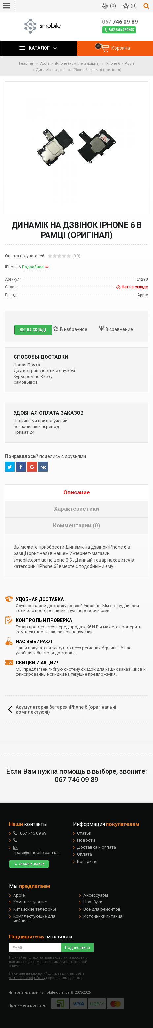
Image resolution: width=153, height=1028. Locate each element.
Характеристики (76, 508)
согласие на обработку (27, 978)
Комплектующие (30, 902)
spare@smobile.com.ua (36, 850)
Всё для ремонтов (102, 909)
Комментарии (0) (76, 525)
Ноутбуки (92, 902)
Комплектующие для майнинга (34, 918)
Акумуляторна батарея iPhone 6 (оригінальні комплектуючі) (66, 709)
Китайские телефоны (34, 909)
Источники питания (102, 916)
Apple (129, 63)
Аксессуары (95, 895)
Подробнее (33, 267)
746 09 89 (120, 22)
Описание (76, 492)
